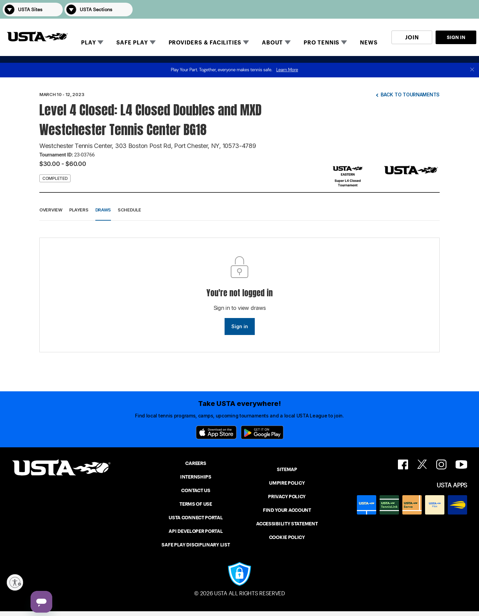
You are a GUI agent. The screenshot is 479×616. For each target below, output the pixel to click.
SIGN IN (456, 37)
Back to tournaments (410, 94)
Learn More (287, 70)
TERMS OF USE (195, 504)
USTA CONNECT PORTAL (196, 517)
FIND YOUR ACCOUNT (287, 510)
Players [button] (79, 209)
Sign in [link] (239, 326)
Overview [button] (50, 209)
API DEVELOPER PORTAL (196, 531)
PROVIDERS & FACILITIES (205, 42)
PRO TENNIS (321, 42)
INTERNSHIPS (195, 477)
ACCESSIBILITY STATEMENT (287, 523)
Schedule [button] (129, 209)
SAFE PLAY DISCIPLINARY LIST (195, 544)
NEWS (368, 42)
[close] (472, 70)
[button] (466, 9)
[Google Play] (262, 432)
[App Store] (216, 432)
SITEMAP (287, 469)
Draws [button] (103, 209)
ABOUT (272, 42)
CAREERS (195, 463)
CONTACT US (195, 490)
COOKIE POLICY (287, 537)
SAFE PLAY (132, 42)
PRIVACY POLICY (287, 496)
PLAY (88, 42)
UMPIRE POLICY (287, 483)
